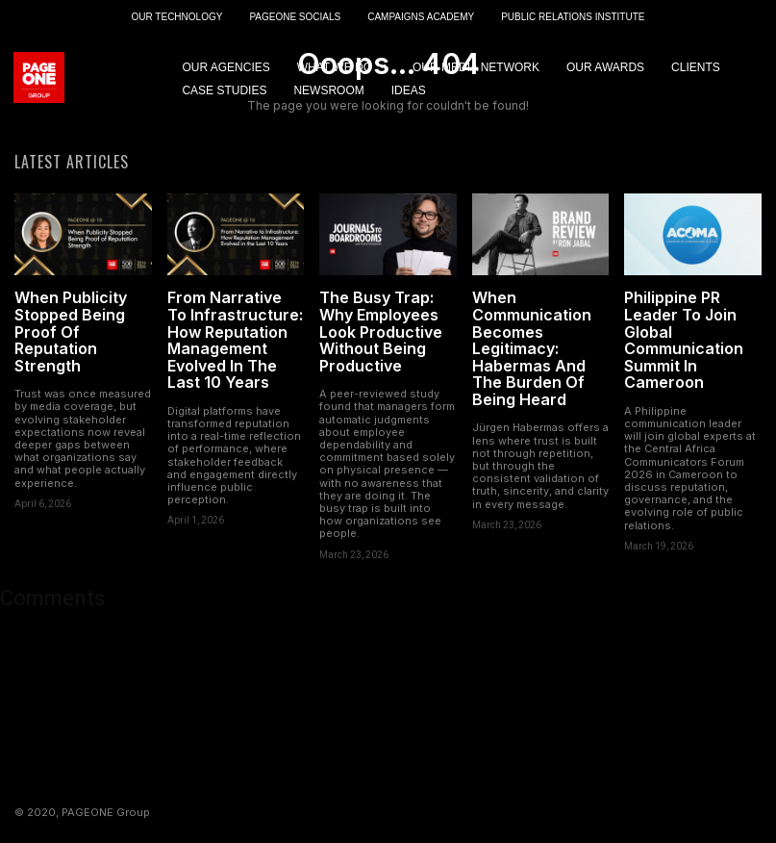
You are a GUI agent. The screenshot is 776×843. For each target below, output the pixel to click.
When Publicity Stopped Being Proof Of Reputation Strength (70, 333)
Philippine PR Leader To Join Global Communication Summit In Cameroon (683, 342)
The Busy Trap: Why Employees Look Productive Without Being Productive (380, 333)
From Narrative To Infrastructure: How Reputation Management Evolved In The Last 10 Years (235, 342)
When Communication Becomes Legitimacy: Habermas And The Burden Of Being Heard (531, 350)
